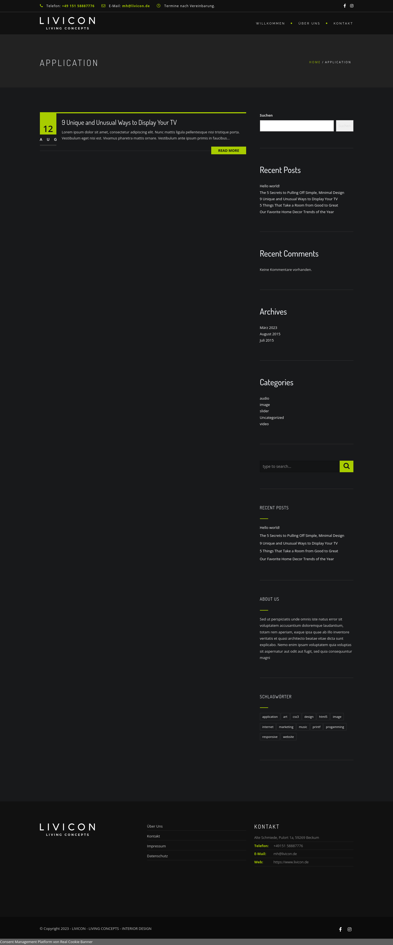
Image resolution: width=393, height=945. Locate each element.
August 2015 (270, 333)
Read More (228, 150)
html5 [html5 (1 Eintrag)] (323, 717)
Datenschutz (157, 855)
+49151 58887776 (278, 845)
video (264, 423)
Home (315, 62)
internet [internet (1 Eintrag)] (268, 727)
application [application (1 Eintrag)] (270, 717)
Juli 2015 (267, 340)
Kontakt (343, 23)
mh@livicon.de (285, 853)
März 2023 (268, 327)
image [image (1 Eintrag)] (337, 717)
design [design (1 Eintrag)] (309, 717)
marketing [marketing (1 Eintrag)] (286, 727)
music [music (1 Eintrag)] (303, 727)
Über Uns (309, 23)
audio (264, 398)
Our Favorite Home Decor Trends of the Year (297, 211)
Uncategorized (272, 417)
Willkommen (270, 23)
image (265, 404)
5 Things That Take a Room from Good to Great (299, 205)
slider (264, 410)
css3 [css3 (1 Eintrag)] (296, 717)
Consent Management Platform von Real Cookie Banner (46, 941)
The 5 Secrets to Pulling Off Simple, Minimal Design (302, 192)
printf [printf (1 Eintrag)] (316, 727)
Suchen (266, 115)
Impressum (156, 846)
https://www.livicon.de (291, 861)
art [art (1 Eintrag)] (285, 717)
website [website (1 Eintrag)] (288, 737)
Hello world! (270, 185)
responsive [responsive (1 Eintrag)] (270, 737)
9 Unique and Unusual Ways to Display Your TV (119, 122)
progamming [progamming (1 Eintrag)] (335, 727)
